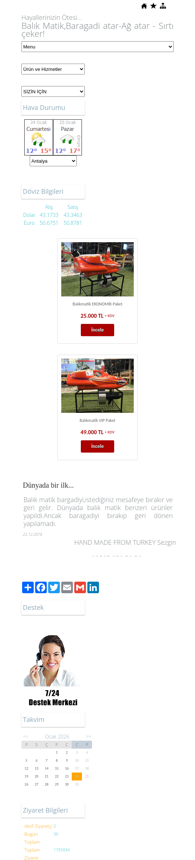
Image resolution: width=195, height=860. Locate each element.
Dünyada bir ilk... (48, 485)
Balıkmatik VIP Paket (98, 420)
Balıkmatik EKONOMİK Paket (97, 304)
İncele (97, 330)
